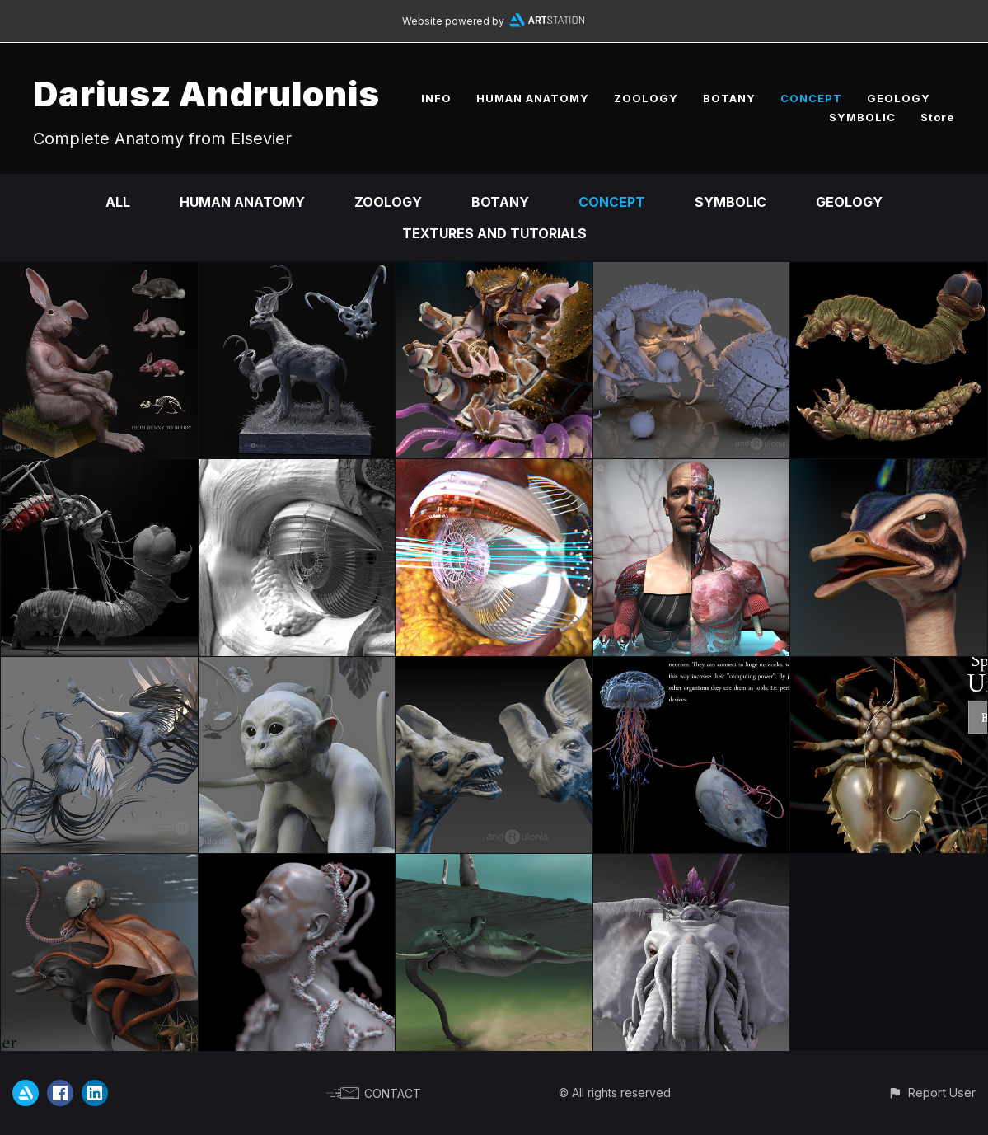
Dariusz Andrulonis (206, 94)
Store (937, 117)
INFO (436, 98)
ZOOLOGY (646, 98)
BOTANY (729, 98)
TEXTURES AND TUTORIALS (494, 233)
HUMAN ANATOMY (532, 98)
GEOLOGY (898, 98)
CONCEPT (811, 98)
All (117, 202)
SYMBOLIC (862, 117)
